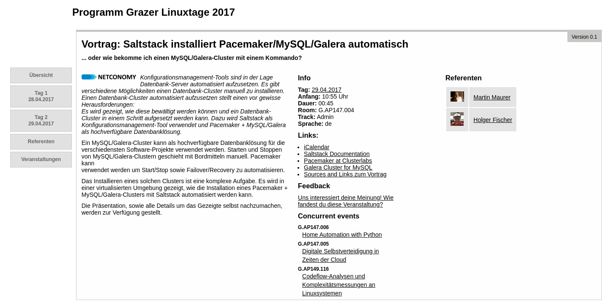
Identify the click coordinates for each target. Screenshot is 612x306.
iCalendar (316, 147)
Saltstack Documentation (337, 153)
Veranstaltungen (41, 159)
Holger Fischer (492, 119)
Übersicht (41, 75)
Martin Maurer (491, 97)
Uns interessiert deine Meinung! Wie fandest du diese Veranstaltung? (346, 201)
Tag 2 (41, 120)
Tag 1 (41, 96)
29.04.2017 (326, 89)
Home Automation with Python (342, 234)
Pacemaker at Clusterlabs (338, 160)
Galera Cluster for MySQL (338, 167)
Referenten (41, 141)
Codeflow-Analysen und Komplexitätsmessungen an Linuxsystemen (338, 285)
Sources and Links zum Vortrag (345, 174)
